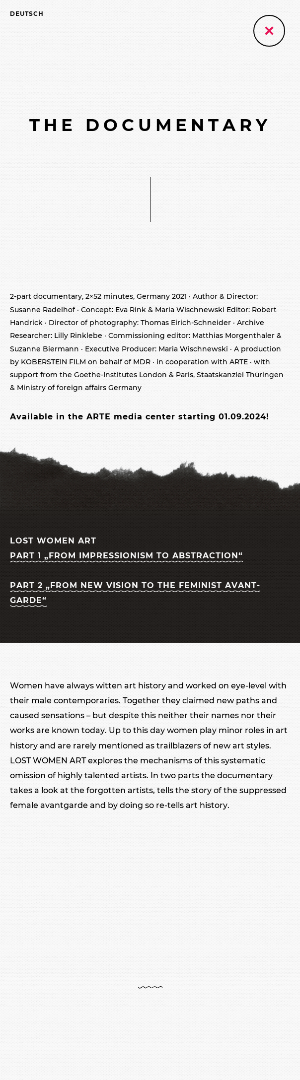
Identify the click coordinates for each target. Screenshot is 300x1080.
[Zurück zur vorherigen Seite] (269, 31)
